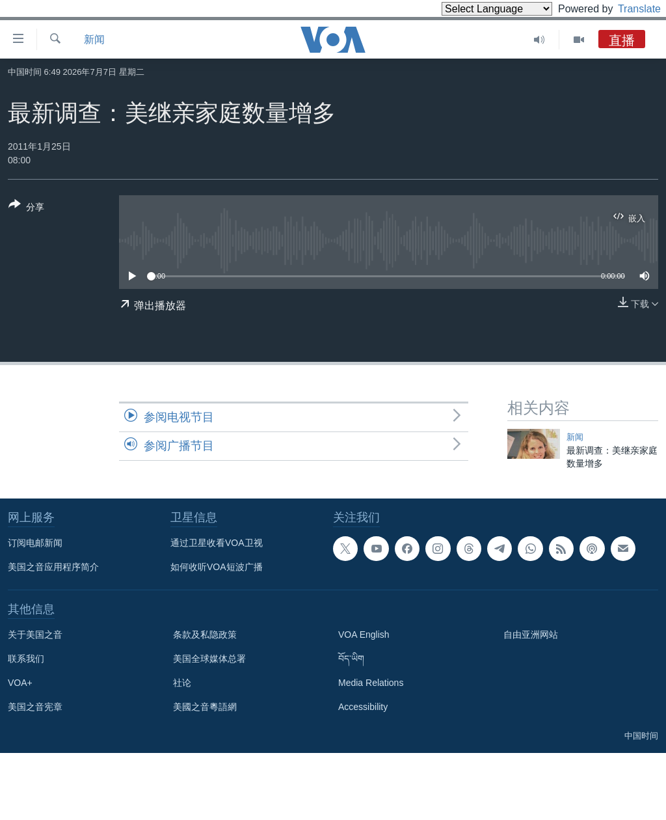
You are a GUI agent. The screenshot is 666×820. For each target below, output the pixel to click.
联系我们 (26, 658)
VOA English (364, 634)
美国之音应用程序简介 (53, 567)
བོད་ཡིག (351, 658)
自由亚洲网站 (530, 634)
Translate (627, 8)
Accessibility (363, 707)
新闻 (94, 39)
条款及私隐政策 (205, 634)
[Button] (26, 208)
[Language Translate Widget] (475, 9)
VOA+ (20, 682)
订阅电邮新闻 (35, 543)
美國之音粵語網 (205, 707)
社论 (182, 682)
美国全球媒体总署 (209, 658)
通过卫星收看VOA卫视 (216, 543)
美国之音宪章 (35, 707)
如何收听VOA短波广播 (216, 567)
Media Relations (370, 682)
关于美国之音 (35, 634)
